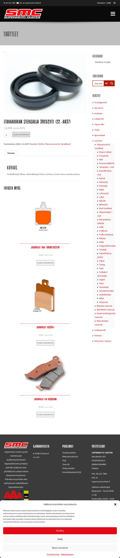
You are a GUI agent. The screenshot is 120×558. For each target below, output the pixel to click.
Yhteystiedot (68, 468)
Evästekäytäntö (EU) (71, 472)
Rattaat (102, 238)
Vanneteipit (104, 287)
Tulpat (101, 261)
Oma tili (65, 464)
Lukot (101, 197)
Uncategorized (100, 102)
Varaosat (98, 140)
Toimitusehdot (69, 452)
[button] (115, 504)
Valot (101, 283)
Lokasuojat (104, 193)
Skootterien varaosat (105, 309)
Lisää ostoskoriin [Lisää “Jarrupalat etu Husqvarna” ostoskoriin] (45, 414)
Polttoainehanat (106, 234)
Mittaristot (103, 204)
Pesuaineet (103, 155)
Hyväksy (60, 530)
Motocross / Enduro (102, 341)
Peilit (101, 227)
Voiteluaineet (99, 330)
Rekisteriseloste (67, 554)
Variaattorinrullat (106, 291)
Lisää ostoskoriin (21, 134)
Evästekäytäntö (53, 554)
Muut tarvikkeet (105, 208)
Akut (101, 159)
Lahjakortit (99, 119)
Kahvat (102, 178)
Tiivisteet (102, 249)
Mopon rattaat (105, 152)
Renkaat (97, 335)
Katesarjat (103, 185)
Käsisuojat (103, 182)
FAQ (64, 460)
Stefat (41, 144)
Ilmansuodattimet (106, 163)
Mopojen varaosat (104, 306)
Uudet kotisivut (42, 453)
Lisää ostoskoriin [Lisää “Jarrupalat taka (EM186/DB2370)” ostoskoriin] (45, 262)
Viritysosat (103, 302)
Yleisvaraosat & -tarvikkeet (57, 144)
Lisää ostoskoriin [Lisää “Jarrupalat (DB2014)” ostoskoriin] (45, 342)
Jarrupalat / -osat (106, 167)
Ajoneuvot (98, 108)
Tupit (101, 268)
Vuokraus (98, 113)
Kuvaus (11, 153)
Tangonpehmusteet (107, 246)
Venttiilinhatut (105, 294)
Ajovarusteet (99, 135)
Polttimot (103, 231)
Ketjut (101, 189)
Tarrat (96, 130)
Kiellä (60, 539)
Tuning (102, 264)
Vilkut (101, 298)
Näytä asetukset (60, 547)
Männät (102, 200)
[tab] (11, 153)
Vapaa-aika (99, 124)
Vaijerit (102, 279)
